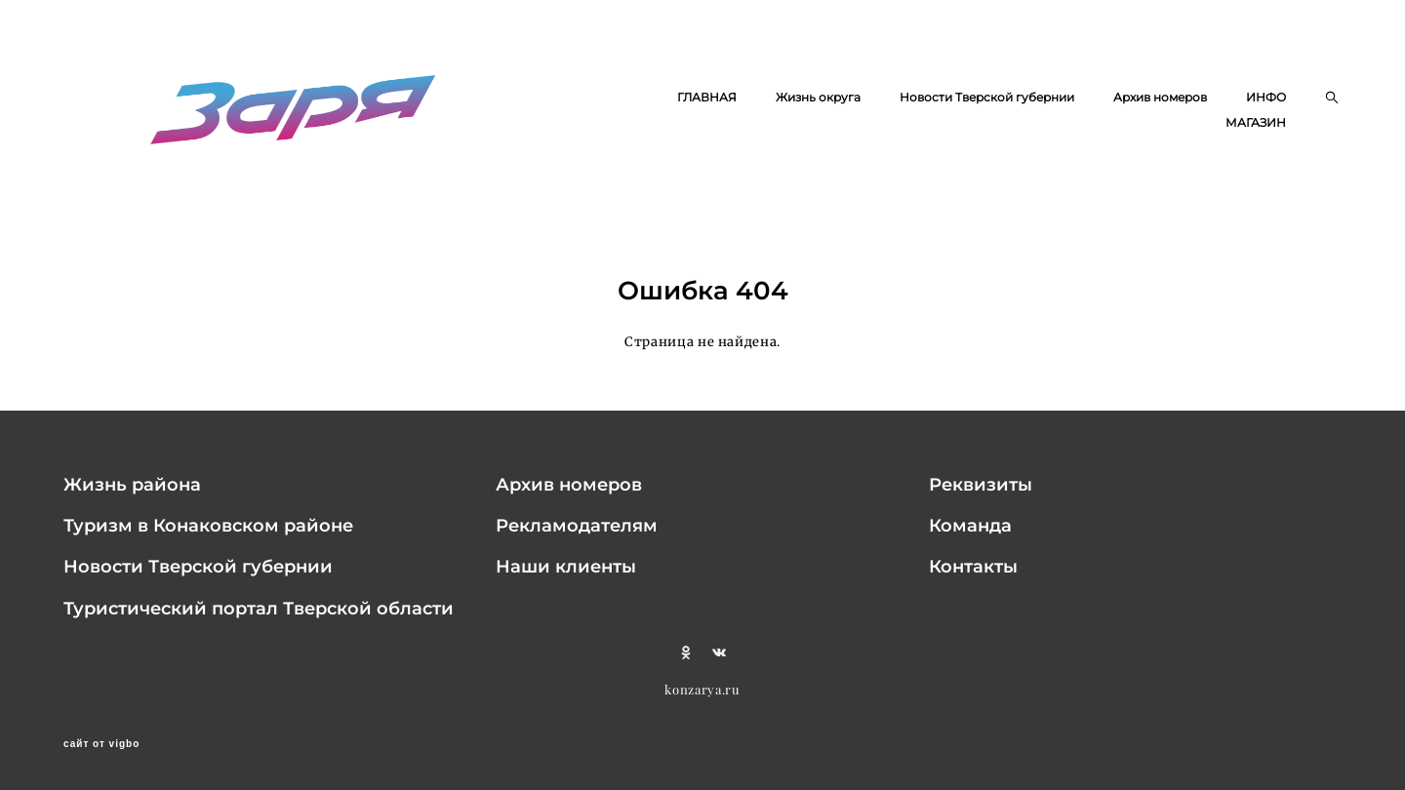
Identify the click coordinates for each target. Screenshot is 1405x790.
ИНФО (1266, 97)
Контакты (973, 566)
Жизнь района (132, 484)
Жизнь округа (818, 97)
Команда (970, 525)
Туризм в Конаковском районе (208, 525)
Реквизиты (980, 484)
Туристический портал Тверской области (258, 608)
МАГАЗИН (1255, 122)
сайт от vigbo (101, 744)
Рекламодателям (577, 525)
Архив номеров (1160, 97)
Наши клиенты (566, 566)
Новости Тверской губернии (987, 97)
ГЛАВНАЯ (707, 97)
